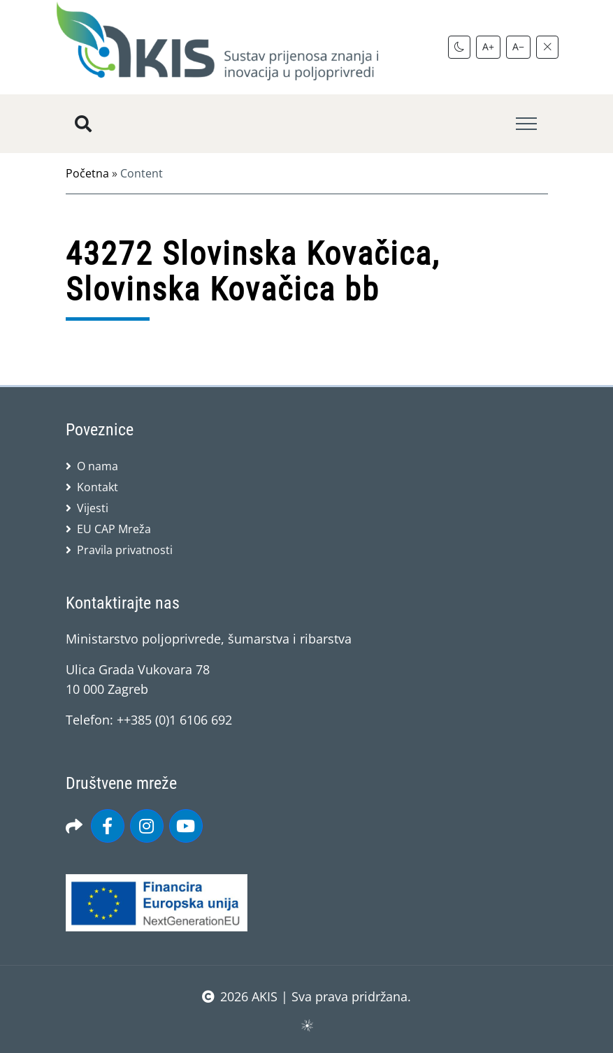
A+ (488, 46)
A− (518, 46)
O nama (97, 466)
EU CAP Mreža (114, 529)
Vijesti (92, 508)
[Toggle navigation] (526, 124)
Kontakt (97, 487)
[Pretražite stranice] (83, 123)
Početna (87, 173)
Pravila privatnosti (125, 550)
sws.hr (306, 1024)
